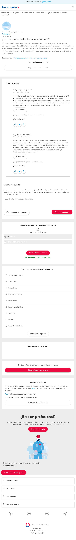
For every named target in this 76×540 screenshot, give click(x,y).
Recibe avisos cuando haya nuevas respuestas (30, 58)
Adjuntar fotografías (16, 212)
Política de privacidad (37, 531)
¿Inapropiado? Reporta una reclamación (28, 115)
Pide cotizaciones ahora (38, 370)
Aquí (6, 394)
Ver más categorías (38, 334)
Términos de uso (38, 528)
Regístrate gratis (38, 429)
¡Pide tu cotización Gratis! (38, 402)
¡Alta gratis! (47, 2)
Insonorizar (11, 236)
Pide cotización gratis (38, 253)
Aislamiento (40, 13)
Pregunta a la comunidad (38, 68)
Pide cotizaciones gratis (13, 472)
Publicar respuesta (62, 212)
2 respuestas (7, 58)
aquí (33, 388)
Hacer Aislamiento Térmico (16, 242)
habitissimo (5, 13)
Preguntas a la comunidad (22, 13)
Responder (20, 109)
